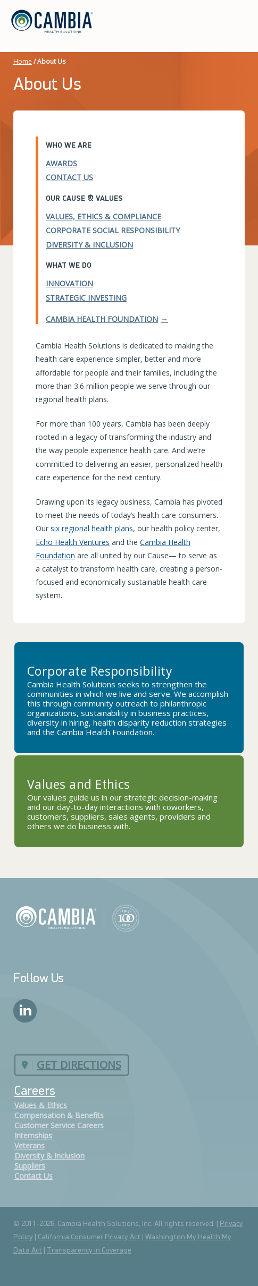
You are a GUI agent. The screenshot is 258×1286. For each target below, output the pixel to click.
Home (22, 61)
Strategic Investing (86, 298)
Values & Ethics (40, 1105)
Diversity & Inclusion (89, 245)
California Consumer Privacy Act (89, 1237)
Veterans (29, 1145)
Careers (34, 1091)
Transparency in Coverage (89, 1251)
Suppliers (29, 1166)
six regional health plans (92, 528)
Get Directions (79, 1065)
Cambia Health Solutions (77, 917)
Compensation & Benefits (59, 1115)
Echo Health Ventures (73, 542)
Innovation (69, 283)
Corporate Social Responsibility (113, 230)
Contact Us (69, 177)
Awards (61, 163)
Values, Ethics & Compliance (103, 216)
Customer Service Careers (59, 1125)
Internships (33, 1135)
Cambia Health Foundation (102, 319)
